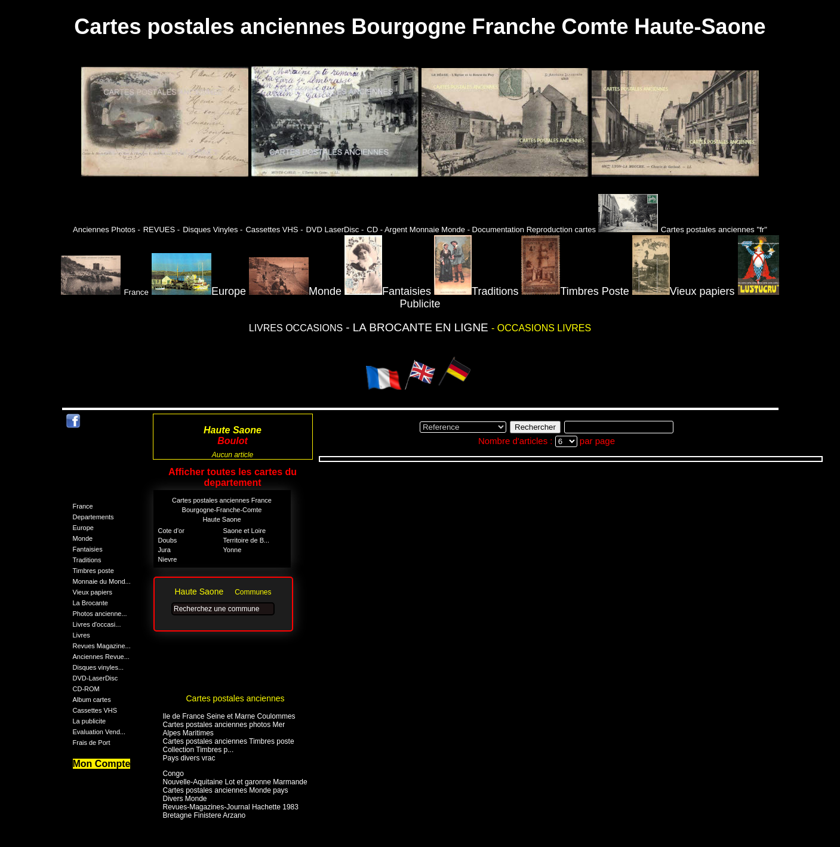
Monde (295, 291)
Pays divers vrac (189, 758)
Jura (164, 549)
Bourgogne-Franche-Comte (222, 509)
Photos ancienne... (100, 613)
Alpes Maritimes (188, 733)
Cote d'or (171, 530)
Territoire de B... (246, 540)
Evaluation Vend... (99, 731)
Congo (173, 773)
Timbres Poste (575, 291)
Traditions (476, 291)
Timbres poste (93, 570)
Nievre (167, 559)
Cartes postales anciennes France (222, 500)
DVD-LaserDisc (95, 678)
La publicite (89, 721)
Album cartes (92, 699)
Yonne (232, 549)
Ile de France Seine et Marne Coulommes (229, 716)
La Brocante (90, 602)
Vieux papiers (683, 291)
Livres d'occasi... (97, 624)
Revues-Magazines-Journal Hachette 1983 (231, 807)
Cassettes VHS (95, 710)
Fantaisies (387, 291)
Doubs (167, 540)
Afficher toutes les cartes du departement (232, 477)
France (83, 506)
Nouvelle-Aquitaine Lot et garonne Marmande (235, 782)
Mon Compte (102, 764)
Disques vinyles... (98, 667)
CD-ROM (86, 688)
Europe (199, 291)
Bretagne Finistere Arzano (204, 815)
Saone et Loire (244, 530)
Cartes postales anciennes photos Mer (224, 724)
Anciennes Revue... (101, 656)
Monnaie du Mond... (102, 581)
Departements (93, 516)
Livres (81, 635)
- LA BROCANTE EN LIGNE (418, 327)
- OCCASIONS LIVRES (541, 328)
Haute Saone (221, 519)
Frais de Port (91, 742)
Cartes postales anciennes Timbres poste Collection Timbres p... (228, 745)
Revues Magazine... (102, 645)
